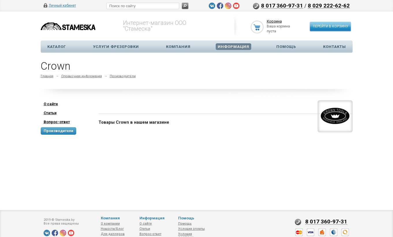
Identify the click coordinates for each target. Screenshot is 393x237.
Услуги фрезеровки (116, 47)
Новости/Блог (112, 229)
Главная (47, 76)
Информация (233, 47)
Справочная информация (81, 76)
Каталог (56, 47)
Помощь (286, 47)
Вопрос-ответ (150, 234)
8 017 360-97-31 (282, 5)
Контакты (334, 47)
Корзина (274, 21)
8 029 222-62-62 (329, 5)
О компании (110, 223)
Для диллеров (113, 234)
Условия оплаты (191, 229)
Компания (178, 47)
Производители (123, 76)
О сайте (145, 223)
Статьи (144, 229)
